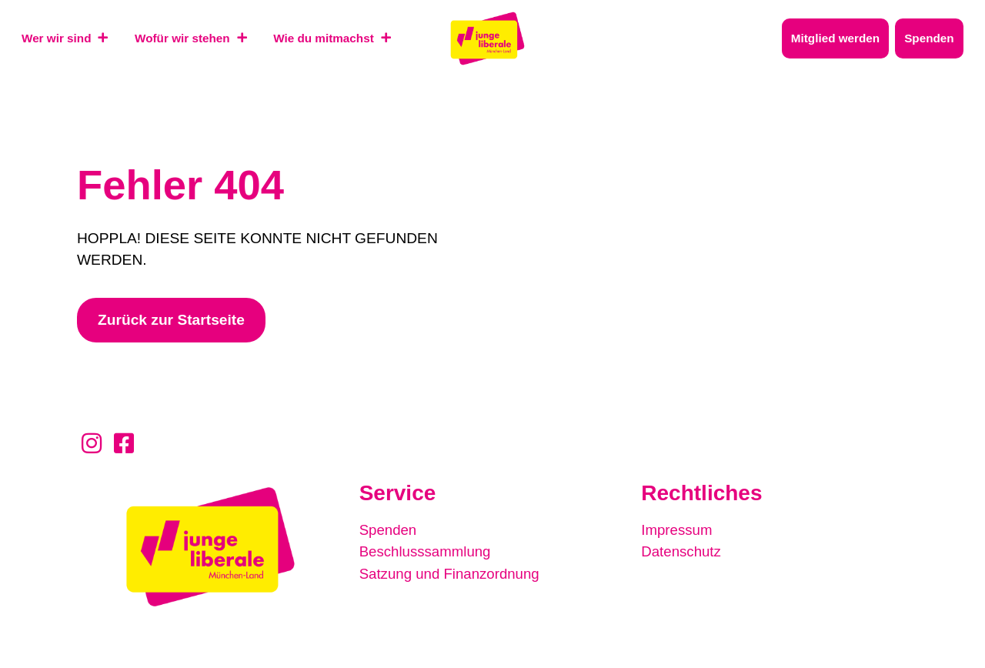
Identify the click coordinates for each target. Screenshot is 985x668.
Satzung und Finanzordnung (452, 573)
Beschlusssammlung (427, 551)
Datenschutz (682, 551)
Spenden (389, 530)
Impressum (677, 530)
